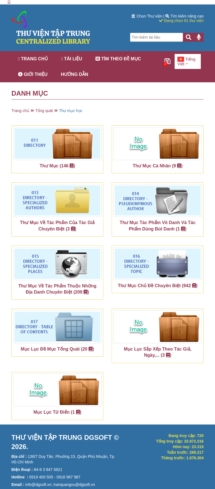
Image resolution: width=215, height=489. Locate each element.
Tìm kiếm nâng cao (184, 16)
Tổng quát (44, 110)
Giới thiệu (33, 74)
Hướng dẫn (74, 74)
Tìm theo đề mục (118, 58)
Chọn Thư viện (147, 16)
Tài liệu (71, 58)
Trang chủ (33, 58)
